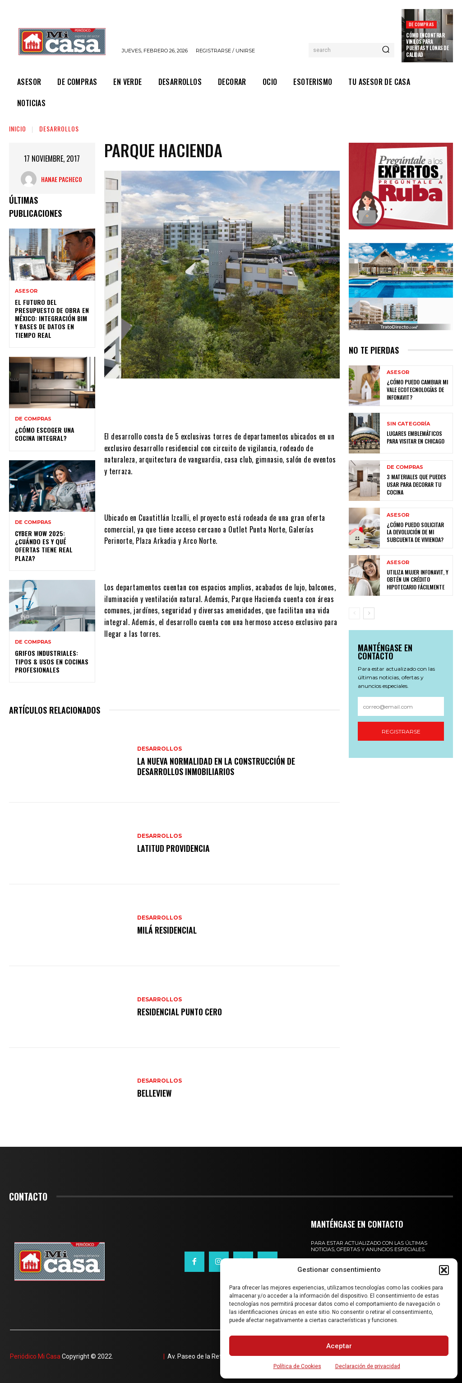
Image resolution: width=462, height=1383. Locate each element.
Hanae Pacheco (61, 179)
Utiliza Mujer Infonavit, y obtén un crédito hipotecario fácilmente (417, 579)
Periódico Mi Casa (35, 1356)
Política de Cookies (297, 1366)
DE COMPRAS (421, 24)
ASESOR (26, 291)
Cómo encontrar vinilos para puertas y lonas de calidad (427, 45)
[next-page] (368, 613)
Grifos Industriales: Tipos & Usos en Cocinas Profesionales (51, 661)
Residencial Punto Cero (181, 1012)
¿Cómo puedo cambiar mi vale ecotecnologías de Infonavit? (417, 390)
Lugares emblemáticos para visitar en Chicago (415, 437)
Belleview (154, 1093)
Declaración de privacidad (367, 1366)
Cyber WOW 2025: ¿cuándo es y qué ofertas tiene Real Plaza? (44, 545)
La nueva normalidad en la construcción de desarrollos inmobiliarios (219, 766)
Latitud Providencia (174, 848)
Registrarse (401, 731)
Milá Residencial (167, 930)
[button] (443, 1270)
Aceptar (339, 1346)
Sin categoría (408, 424)
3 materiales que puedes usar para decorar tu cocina (416, 484)
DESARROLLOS (59, 128)
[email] (401, 706)
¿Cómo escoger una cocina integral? (44, 434)
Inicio (17, 128)
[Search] (385, 50)
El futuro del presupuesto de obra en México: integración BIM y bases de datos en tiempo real (52, 318)
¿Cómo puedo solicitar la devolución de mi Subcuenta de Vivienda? (418, 532)
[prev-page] (354, 613)
